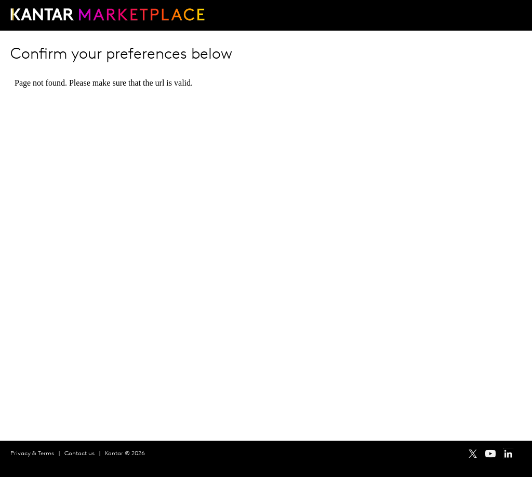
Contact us (79, 454)
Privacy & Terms (32, 454)
